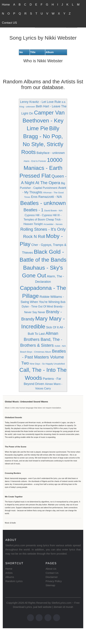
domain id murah (63, 606)
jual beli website (42, 606)
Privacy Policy (54, 581)
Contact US (9, 22)
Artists (9, 572)
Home (6, 4)
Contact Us (52, 572)
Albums (9, 576)
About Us (51, 568)
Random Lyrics (13, 581)
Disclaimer (52, 576)
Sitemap (50, 585)
